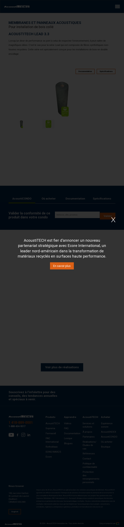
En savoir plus (62, 266)
